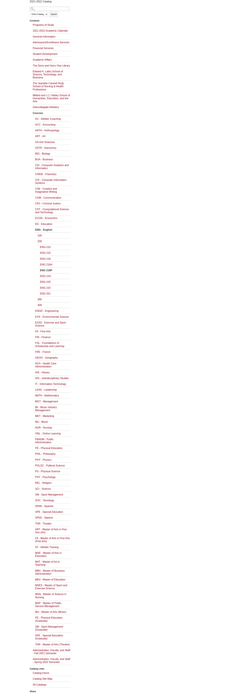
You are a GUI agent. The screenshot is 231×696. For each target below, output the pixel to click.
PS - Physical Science (47, 471)
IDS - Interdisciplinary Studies (52, 378)
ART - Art (40, 136)
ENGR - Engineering (47, 311)
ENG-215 (45, 253)
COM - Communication (48, 197)
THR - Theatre (43, 523)
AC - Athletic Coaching (48, 118)
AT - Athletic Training (47, 547)
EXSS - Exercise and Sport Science (50, 324)
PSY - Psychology (45, 477)
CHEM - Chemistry (45, 174)
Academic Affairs (42, 59)
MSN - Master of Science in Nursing (50, 596)
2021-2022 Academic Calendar (50, 30)
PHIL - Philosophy (45, 454)
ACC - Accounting (45, 124)
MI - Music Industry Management (46, 409)
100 (40, 235)
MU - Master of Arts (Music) (50, 612)
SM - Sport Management (49, 494)
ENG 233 (45, 287)
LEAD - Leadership (46, 389)
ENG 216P (46, 270)
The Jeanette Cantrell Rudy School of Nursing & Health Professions (48, 86)
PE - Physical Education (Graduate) (49, 619)
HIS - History (42, 372)
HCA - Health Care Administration (45, 365)
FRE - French (43, 352)
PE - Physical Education (49, 448)
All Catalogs (39, 684)
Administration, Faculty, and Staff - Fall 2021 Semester (51, 652)
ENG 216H (46, 264)
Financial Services (43, 48)
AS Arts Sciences (45, 142)
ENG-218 (45, 276)
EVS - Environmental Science (52, 316)
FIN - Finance (43, 337)
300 (40, 299)
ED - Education (43, 224)
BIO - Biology (42, 153)
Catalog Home (41, 673)
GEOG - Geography (46, 357)
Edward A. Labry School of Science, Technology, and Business (48, 74)
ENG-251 (45, 293)
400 (40, 305)
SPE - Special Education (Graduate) (49, 637)
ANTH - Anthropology (47, 130)
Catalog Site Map (42, 678)
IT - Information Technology (50, 384)
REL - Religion (43, 483)
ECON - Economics (46, 218)
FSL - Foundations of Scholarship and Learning (49, 344)
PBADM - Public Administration (44, 441)
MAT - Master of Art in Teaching (47, 563)
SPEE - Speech (44, 517)
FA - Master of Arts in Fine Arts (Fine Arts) (52, 540)
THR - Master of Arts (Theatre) (52, 644)
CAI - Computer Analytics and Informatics (52, 167)
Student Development (45, 54)
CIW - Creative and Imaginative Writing (46, 190)
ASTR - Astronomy (45, 148)
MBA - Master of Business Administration (50, 572)
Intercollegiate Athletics (46, 107)
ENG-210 (45, 247)
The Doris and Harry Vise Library (51, 65)
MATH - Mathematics (47, 395)
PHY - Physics (43, 459)
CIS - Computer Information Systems (51, 181)
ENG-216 (45, 258)
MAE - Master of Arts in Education (48, 554)
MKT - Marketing (44, 416)
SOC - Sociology (44, 500)
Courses (38, 113)
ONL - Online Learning (48, 433)
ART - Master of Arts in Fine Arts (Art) (51, 531)
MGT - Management (46, 401)
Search (54, 14)
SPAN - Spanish (44, 506)
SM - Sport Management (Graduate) (49, 628)
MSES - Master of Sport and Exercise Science (51, 587)
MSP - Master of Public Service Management (48, 605)
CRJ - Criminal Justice (47, 203)
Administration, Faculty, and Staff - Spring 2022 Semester (51, 660)
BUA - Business (44, 159)
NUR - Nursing (43, 427)
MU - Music (41, 421)
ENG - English (43, 229)
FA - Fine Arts (43, 331)
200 (40, 241)
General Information (44, 36)
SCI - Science (43, 488)
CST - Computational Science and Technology (52, 211)
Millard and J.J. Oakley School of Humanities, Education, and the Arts (51, 98)
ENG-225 (45, 282)
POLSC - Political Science (50, 465)
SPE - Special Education (49, 512)
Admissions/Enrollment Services (51, 42)
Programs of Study (43, 25)
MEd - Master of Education (50, 579)
